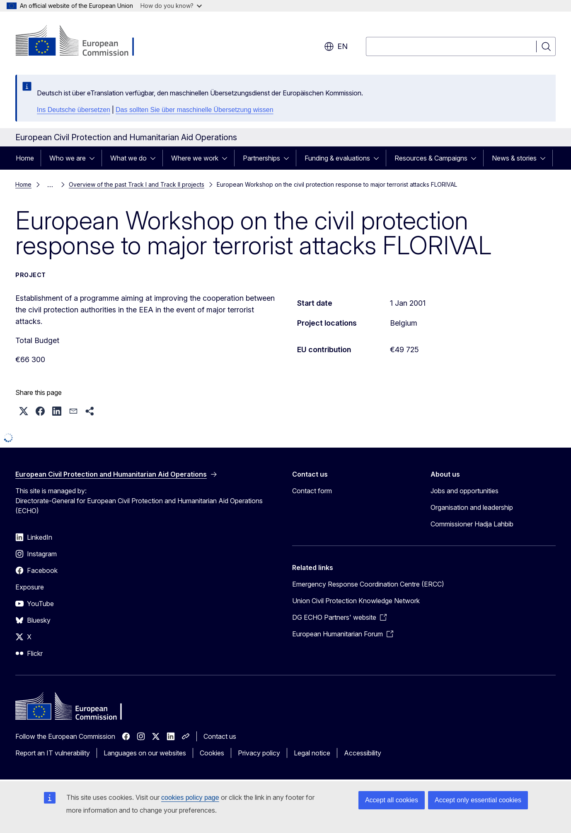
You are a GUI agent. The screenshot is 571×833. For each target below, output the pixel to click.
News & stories (514, 158)
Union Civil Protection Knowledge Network (356, 601)
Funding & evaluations (337, 158)
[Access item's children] (94, 158)
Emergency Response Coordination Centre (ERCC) (368, 584)
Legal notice (312, 753)
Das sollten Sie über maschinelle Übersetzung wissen (194, 109)
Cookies (212, 753)
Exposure (29, 587)
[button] (23, 411)
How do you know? (171, 5)
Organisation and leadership (472, 507)
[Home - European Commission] (82, 41)
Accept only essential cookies (478, 800)
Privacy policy (259, 753)
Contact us (219, 736)
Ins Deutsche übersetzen (73, 109)
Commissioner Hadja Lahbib (472, 524)
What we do (128, 158)
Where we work (194, 158)
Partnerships (261, 158)
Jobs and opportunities (464, 491)
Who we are (67, 158)
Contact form (312, 491)
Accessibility (362, 753)
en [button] (336, 46)
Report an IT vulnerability (52, 753)
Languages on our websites (145, 753)
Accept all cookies (391, 800)
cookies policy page (190, 797)
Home (25, 158)
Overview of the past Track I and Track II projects (136, 184)
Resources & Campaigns (430, 158)
